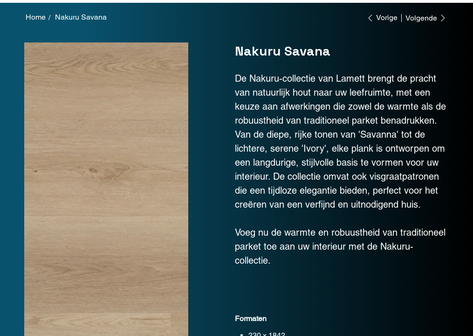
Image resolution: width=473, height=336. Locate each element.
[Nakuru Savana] (81, 17)
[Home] (36, 17)
